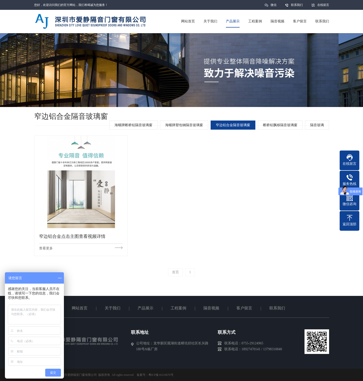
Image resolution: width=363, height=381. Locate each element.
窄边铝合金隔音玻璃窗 (233, 125)
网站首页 (79, 308)
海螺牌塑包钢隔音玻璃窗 (184, 125)
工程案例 (178, 308)
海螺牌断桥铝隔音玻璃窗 (133, 125)
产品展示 (145, 308)
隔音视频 (211, 308)
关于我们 (112, 308)
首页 (175, 272)
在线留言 (323, 5)
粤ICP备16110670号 (161, 375)
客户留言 (244, 308)
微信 (273, 6)
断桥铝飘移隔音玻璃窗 (280, 125)
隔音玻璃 (317, 125)
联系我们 (297, 5)
